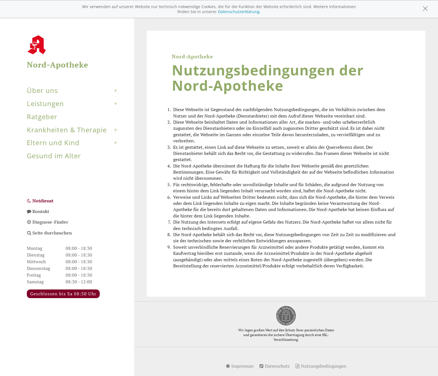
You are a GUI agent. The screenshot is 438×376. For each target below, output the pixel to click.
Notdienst (40, 201)
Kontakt (38, 211)
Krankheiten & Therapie (67, 129)
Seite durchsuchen (49, 233)
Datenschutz (274, 366)
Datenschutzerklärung (239, 11)
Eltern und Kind (53, 142)
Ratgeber (42, 116)
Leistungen (45, 103)
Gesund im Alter (54, 155)
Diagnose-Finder (47, 222)
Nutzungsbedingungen (320, 366)
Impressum (240, 366)
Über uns (42, 90)
